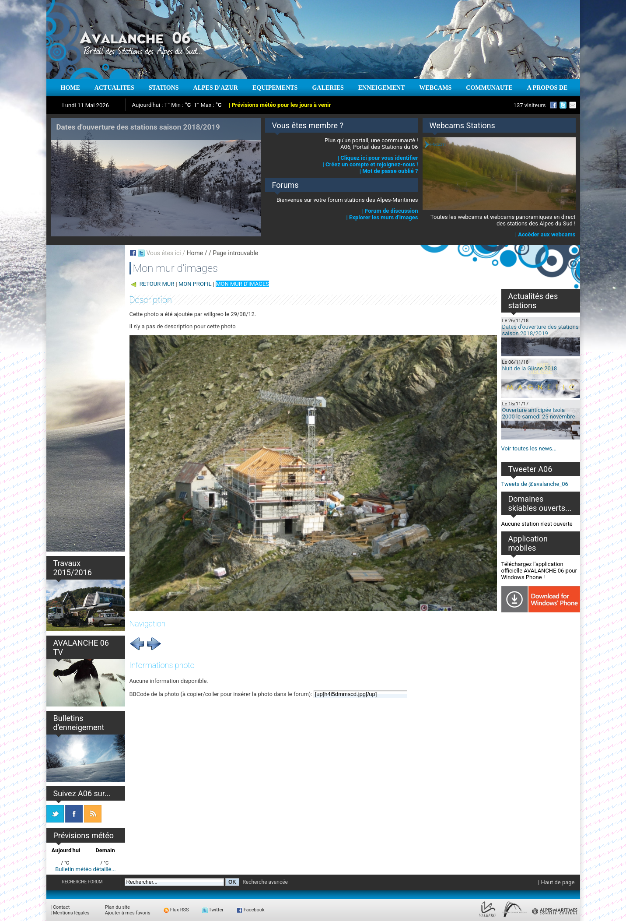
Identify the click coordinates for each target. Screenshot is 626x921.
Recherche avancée (265, 882)
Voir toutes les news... (529, 448)
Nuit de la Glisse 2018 (529, 368)
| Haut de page (556, 882)
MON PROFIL (195, 284)
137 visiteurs (530, 105)
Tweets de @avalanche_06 (534, 484)
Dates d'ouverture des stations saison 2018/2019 (540, 330)
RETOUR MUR (157, 284)
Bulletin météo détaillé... (85, 869)
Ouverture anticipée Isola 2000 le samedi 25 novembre (538, 413)
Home (194, 253)
